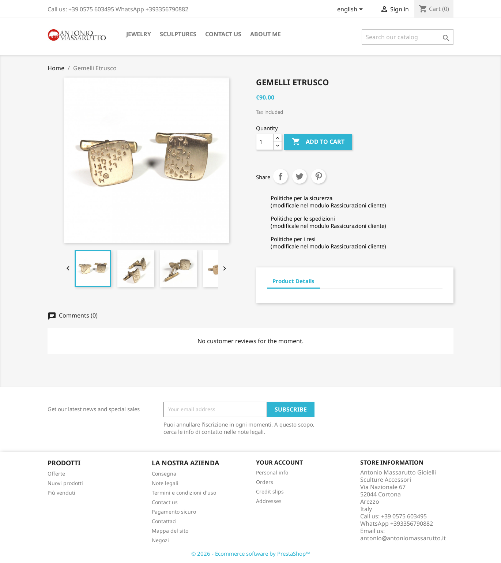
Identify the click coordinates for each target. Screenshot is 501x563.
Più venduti (61, 492)
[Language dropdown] (351, 9)
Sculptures (178, 34)
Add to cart (318, 142)
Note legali (165, 483)
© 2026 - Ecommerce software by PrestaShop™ (250, 553)
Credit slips (270, 491)
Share (280, 176)
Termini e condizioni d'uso (184, 492)
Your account (279, 462)
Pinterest (318, 176)
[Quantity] (265, 142)
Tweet (299, 176)
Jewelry (138, 34)
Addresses (269, 501)
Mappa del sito (170, 530)
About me (265, 34)
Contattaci (164, 521)
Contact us (223, 34)
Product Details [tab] (293, 281)
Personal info (272, 472)
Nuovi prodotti (65, 483)
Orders (264, 481)
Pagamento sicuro (174, 511)
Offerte (56, 473)
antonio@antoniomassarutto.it (403, 538)
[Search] (407, 37)
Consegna (164, 473)
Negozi (160, 540)
